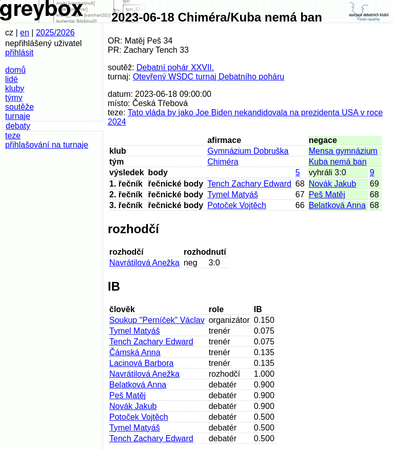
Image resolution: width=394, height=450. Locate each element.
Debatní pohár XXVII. (175, 67)
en (24, 32)
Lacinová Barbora (141, 363)
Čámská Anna (135, 352)
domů (15, 70)
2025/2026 (55, 32)
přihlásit (19, 52)
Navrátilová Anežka (144, 262)
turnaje (17, 116)
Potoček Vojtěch (236, 205)
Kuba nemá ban (338, 161)
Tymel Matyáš (232, 194)
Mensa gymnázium (343, 151)
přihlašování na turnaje (46, 144)
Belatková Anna (337, 205)
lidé (11, 79)
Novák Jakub (333, 183)
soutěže (19, 107)
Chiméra (222, 161)
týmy (14, 97)
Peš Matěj (327, 194)
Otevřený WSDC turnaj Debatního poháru (208, 76)
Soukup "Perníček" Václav (157, 320)
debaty (18, 125)
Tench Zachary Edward (249, 183)
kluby (14, 88)
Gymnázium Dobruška (247, 151)
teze (13, 135)
